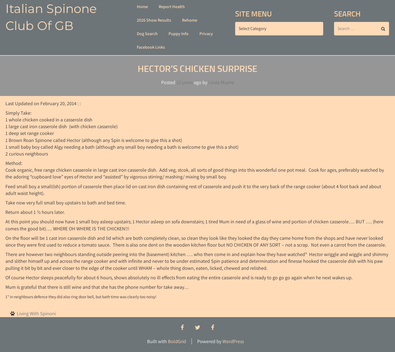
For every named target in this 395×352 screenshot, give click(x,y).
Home (142, 6)
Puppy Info (179, 33)
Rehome (189, 20)
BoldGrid (177, 341)
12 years (184, 82)
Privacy (206, 33)
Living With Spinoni (36, 313)
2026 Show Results (154, 20)
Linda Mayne (221, 82)
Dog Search (147, 33)
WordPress (233, 341)
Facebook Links (151, 47)
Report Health (172, 6)
